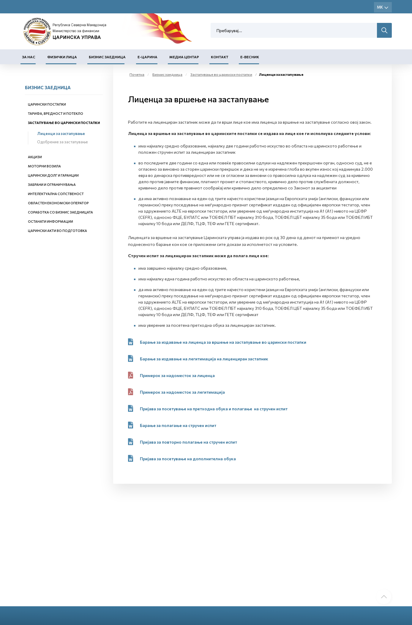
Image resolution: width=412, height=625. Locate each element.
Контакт (219, 57)
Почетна (137, 74)
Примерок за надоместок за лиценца (177, 375)
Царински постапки (47, 104)
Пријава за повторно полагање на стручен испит (188, 442)
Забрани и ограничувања (52, 184)
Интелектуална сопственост (56, 194)
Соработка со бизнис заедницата (60, 212)
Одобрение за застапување (62, 141)
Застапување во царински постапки (64, 123)
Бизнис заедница (107, 57)
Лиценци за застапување (61, 133)
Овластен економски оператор (58, 203)
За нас (28, 57)
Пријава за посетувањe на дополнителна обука (188, 458)
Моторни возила (44, 166)
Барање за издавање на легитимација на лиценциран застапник (204, 358)
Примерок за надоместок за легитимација (182, 392)
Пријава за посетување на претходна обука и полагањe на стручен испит (214, 408)
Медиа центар (184, 57)
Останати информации (50, 221)
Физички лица (62, 57)
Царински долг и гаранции (53, 175)
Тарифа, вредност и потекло (55, 113)
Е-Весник (249, 57)
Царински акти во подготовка (57, 231)
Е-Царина (147, 57)
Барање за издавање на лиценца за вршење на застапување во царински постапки (223, 342)
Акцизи (35, 157)
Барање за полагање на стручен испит (178, 425)
